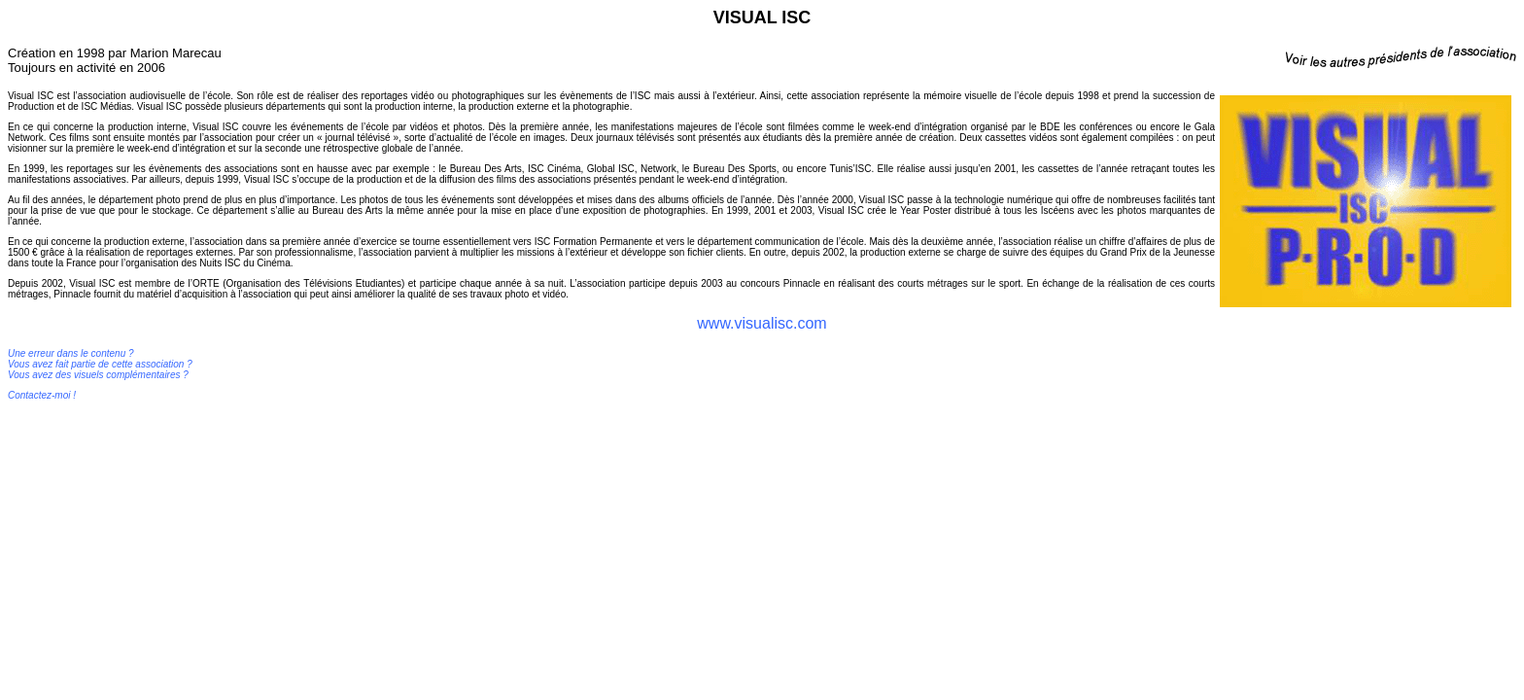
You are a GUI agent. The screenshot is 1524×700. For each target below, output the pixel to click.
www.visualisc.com (761, 323)
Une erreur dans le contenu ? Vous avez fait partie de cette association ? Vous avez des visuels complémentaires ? (100, 364)
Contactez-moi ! (42, 395)
